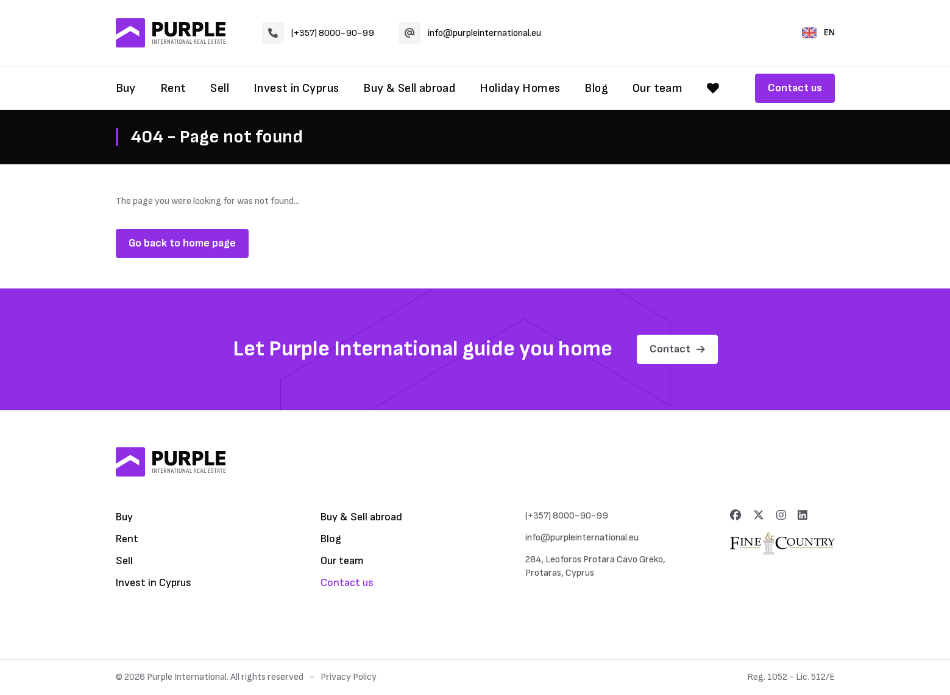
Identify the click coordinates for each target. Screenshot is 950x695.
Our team (657, 88)
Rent (173, 88)
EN (818, 32)
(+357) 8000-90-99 (318, 33)
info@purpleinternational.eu (470, 33)
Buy (126, 88)
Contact (677, 349)
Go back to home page (182, 243)
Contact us (795, 88)
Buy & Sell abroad (409, 88)
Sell (219, 88)
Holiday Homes (520, 88)
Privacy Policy (349, 677)
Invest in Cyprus (296, 88)
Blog (596, 88)
